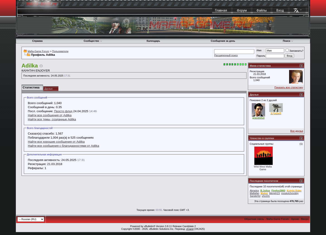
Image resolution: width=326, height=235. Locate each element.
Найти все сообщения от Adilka (50, 115)
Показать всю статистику (288, 87)
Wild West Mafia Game (263, 168)
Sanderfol (255, 196)
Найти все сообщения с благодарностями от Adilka (63, 145)
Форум (242, 10)
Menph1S (274, 193)
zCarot (190, 229)
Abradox (254, 190)
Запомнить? (294, 50)
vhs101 (266, 196)
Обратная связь (254, 219)
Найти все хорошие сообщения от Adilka (56, 141)
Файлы (261, 10)
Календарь (153, 41)
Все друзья (296, 131)
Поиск (288, 41)
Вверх (305, 219)
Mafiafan (254, 193)
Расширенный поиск (226, 55)
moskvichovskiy (289, 193)
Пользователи (60, 51)
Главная (221, 10)
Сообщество (93, 41)
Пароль (260, 55)
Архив (295, 219)
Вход (280, 10)
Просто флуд (63, 111)
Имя (258, 50)
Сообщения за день (223, 41)
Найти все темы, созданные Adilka (52, 119)
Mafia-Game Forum (38, 51)
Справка (37, 41)
